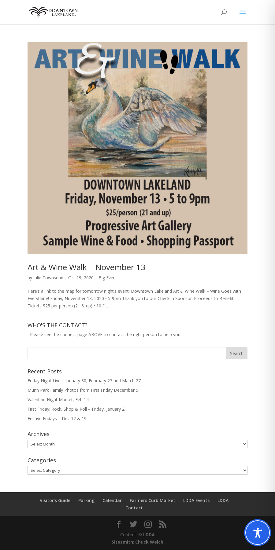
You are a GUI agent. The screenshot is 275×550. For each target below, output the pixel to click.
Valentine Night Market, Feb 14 (58, 399)
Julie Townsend (48, 277)
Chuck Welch (149, 542)
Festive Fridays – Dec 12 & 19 (57, 418)
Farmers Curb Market (152, 500)
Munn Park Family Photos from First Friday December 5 (83, 390)
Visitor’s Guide (55, 500)
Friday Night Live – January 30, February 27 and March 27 (84, 380)
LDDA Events (196, 500)
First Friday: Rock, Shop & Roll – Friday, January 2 (76, 409)
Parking (86, 500)
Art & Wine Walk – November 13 (86, 267)
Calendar (112, 500)
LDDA (223, 500)
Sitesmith (122, 542)
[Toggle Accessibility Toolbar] (257, 532)
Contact (134, 508)
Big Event (107, 277)
